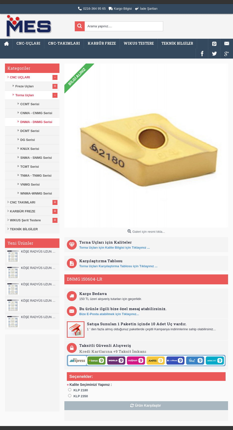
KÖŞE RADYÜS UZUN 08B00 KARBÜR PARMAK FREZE (39, 317)
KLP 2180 (81, 390)
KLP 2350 (81, 396)
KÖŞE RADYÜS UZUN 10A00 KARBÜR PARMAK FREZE (39, 300)
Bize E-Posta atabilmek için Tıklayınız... (109, 314)
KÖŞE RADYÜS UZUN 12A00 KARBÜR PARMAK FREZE (39, 268)
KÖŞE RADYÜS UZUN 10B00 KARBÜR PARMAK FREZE (39, 284)
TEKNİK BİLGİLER (24, 229)
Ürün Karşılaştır (148, 405)
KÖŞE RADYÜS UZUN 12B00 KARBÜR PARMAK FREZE (39, 251)
